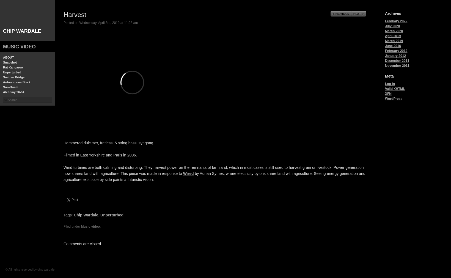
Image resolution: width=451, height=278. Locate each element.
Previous (341, 13)
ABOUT (8, 57)
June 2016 (393, 46)
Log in (390, 84)
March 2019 (394, 41)
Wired (188, 173)
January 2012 (395, 56)
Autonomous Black (17, 82)
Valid (395, 89)
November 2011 (397, 66)
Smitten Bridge (13, 77)
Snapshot (10, 62)
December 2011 (397, 61)
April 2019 (393, 36)
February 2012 (396, 51)
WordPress (393, 99)
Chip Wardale (86, 215)
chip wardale (22, 31)
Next (358, 13)
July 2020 (392, 26)
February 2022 (396, 21)
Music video (19, 46)
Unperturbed (12, 72)
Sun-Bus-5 (10, 87)
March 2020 (394, 31)
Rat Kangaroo (13, 67)
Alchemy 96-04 (13, 92)
